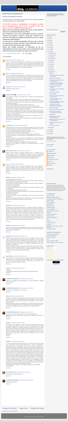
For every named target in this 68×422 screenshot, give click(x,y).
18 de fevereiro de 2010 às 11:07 (20, 256)
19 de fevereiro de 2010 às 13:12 (26, 312)
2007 (49, 133)
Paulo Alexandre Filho (11, 150)
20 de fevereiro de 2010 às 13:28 (23, 372)
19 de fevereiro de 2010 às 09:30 (17, 296)
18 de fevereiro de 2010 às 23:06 (26, 288)
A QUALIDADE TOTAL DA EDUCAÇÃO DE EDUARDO (55, 105)
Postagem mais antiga (37, 408)
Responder (8, 69)
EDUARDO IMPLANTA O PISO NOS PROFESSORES (57, 120)
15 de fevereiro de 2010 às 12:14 (17, 60)
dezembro (51, 53)
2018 (49, 36)
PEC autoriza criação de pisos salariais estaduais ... (55, 99)
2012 (49, 47)
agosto (50, 60)
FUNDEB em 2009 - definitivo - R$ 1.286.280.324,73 (56, 81)
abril (50, 68)
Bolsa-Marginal (52, 114)
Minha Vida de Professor (52, 217)
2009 (49, 129)
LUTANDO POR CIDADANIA (12, 278)
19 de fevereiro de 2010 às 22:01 (18, 341)
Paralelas (49, 220)
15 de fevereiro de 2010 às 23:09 (23, 94)
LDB (48, 239)
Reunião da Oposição (53, 107)
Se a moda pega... (53, 93)
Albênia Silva (51, 157)
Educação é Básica (51, 207)
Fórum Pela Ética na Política (53, 210)
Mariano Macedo (51, 163)
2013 (49, 46)
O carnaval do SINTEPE (54, 92)
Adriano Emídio (51, 155)
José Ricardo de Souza (53, 159)
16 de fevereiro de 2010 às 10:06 (20, 125)
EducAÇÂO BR (50, 204)
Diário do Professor (51, 202)
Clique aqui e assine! (51, 141)
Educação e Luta (50, 205)
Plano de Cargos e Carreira (52, 240)
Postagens (50, 247)
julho (50, 62)
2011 (49, 49)
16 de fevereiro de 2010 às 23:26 (18, 177)
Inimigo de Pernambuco (52, 214)
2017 (49, 38)
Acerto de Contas (50, 195)
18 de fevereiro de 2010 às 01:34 (18, 225)
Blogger (42, 416)
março (50, 69)
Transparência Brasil (51, 228)
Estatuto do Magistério (51, 235)
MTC (48, 219)
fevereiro (51, 71)
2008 (49, 131)
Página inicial (23, 408)
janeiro (50, 127)
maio (50, 66)
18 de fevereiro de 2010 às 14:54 (18, 268)
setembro (51, 58)
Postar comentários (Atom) (12, 411)
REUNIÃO (51, 73)
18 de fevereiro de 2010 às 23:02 (26, 278)
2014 (49, 44)
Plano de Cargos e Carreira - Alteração (55, 242)
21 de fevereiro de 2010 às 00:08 (26, 380)
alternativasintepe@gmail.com (58, 190)
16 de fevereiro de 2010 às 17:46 (23, 150)
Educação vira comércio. (54, 125)
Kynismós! (8, 86)
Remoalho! (49, 224)
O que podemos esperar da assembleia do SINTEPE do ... (56, 112)
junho (50, 64)
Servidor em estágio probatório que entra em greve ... (56, 96)
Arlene (7, 164)
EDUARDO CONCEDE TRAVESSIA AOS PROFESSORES (56, 102)
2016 (49, 40)
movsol (7, 60)
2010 (49, 51)
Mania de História (50, 215)
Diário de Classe (50, 200)
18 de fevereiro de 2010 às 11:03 (20, 236)
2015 (49, 42)
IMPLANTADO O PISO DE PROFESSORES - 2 (54, 117)
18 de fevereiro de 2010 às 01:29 (18, 205)
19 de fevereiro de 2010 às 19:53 (18, 322)
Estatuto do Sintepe (51, 237)
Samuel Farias (9, 236)
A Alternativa (50, 151)
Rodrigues (50, 165)
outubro (51, 56)
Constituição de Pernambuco (53, 234)
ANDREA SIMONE (10, 94)
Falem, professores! (51, 209)
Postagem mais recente (9, 408)
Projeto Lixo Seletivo (51, 222)
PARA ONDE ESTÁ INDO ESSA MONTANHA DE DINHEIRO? (56, 83)
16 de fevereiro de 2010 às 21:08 (16, 164)
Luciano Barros (9, 125)
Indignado (49, 212)
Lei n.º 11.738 (50, 146)
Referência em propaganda (55, 78)
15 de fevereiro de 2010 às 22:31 (18, 86)
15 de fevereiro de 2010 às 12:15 (17, 73)
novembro (51, 55)
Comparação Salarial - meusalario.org (55, 199)
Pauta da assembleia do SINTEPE (56, 109)
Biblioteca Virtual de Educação (53, 197)
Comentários (51, 250)
